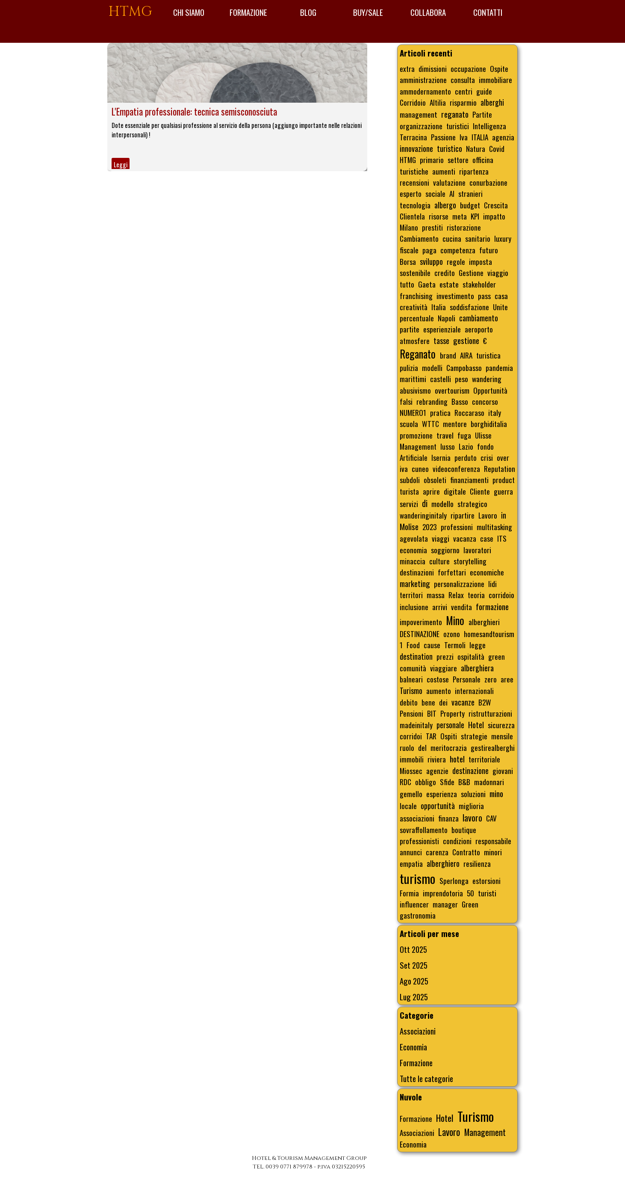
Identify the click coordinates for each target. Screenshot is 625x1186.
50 (470, 892)
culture (439, 560)
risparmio (463, 102)
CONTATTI (487, 12)
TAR (431, 735)
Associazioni (418, 1031)
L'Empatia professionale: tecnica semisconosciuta (194, 111)
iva (404, 468)
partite (409, 329)
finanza (448, 818)
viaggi (440, 538)
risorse (438, 216)
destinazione (470, 770)
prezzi (445, 656)
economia (413, 549)
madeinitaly (416, 724)
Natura (475, 148)
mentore (455, 423)
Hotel (476, 724)
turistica (488, 355)
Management (418, 446)
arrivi (439, 606)
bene (428, 702)
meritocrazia (448, 747)
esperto (411, 193)
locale (408, 805)
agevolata (414, 538)
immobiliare (495, 79)
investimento (455, 295)
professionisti (419, 840)
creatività (413, 306)
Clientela (412, 216)
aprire (431, 491)
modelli (432, 367)
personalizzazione (459, 583)
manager (445, 904)
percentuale (417, 317)
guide (484, 91)
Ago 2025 (414, 981)
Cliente (480, 491)
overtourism (452, 390)
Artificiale (413, 457)
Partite (482, 114)
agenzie (437, 770)
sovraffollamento (424, 829)
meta (459, 216)
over (503, 457)
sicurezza (501, 724)
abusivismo (415, 390)
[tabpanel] (308, 1162)
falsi (406, 401)
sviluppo (431, 261)
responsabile (493, 840)
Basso (459, 401)
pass (484, 295)
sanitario (477, 238)
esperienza (441, 793)
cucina (451, 238)
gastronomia (418, 915)
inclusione (414, 606)
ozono (451, 633)
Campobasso (464, 367)
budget (470, 205)
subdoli (410, 479)
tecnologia (415, 205)
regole (456, 261)
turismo (417, 878)
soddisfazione (469, 306)
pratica (440, 412)
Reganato (418, 354)
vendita (461, 606)
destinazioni (417, 572)
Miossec (411, 770)
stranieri (470, 193)
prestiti (432, 227)
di (424, 503)
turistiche (414, 171)
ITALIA (480, 136)
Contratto (466, 851)
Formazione (416, 1062)
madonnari (489, 781)
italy (494, 412)
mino (496, 793)
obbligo (425, 781)
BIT (431, 713)
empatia (411, 863)
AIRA (466, 355)
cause (432, 644)
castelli (440, 378)
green (496, 656)
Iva (464, 136)
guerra (503, 491)
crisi (487, 457)
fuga (464, 435)
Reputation (499, 468)
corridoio (501, 594)
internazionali (474, 690)
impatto (494, 216)
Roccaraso (469, 412)
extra (407, 68)
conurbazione (488, 182)
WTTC (430, 423)
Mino (455, 620)
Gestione (471, 272)
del (422, 747)
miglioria (471, 805)
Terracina (413, 136)
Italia (438, 306)
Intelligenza (489, 125)
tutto (407, 284)
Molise (409, 526)
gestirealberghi (493, 747)
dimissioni (433, 68)
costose (438, 679)
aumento (438, 690)
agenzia (503, 136)
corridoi (411, 735)
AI (451, 193)
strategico (472, 503)
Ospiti (448, 735)
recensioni (414, 182)
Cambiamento (419, 238)
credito (444, 272)
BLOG (308, 12)
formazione (492, 606)
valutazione (449, 182)
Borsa (408, 261)
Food (413, 644)
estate (449, 284)
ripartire (463, 515)
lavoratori (477, 549)
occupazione (468, 68)
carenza (437, 851)
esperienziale (442, 329)
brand (448, 355)
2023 (429, 526)
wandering (486, 378)
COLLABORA (428, 12)
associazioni (417, 818)
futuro (488, 249)
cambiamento (478, 317)
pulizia (409, 367)
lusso (447, 446)
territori (411, 594)
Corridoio (413, 102)
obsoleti (435, 479)
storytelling (470, 560)
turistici (457, 125)
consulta (463, 79)
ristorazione (464, 227)
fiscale (409, 249)
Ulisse (483, 435)
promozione (416, 435)
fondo (485, 446)
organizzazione (421, 125)
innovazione (416, 148)
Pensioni (411, 713)
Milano (409, 227)
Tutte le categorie (426, 1078)
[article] (237, 107)
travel (445, 435)
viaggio (497, 272)
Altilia (438, 102)
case (486, 538)
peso (461, 378)
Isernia (441, 457)
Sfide (447, 781)
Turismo (411, 690)
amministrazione (423, 79)
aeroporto (479, 329)
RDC (405, 781)
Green (470, 904)
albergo (445, 205)
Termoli (455, 644)
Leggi (120, 164)
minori (493, 851)
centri (463, 91)
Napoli (446, 317)
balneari (411, 679)
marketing (415, 583)
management (418, 114)
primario (432, 159)
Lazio (466, 446)
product (503, 479)
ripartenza (474, 171)
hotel (457, 759)
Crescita (496, 205)
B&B (464, 781)
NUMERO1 (413, 412)
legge (477, 644)
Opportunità (490, 390)
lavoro (472, 817)
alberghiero (443, 863)
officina (482, 159)
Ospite (499, 68)
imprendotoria (443, 892)
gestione (466, 340)
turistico (449, 148)
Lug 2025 (414, 996)
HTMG (130, 12)
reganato (455, 114)
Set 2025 (413, 965)
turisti (487, 892)
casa (501, 295)
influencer (414, 904)
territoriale (484, 759)
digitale (455, 491)
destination (416, 656)
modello (442, 503)
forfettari (452, 572)
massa (436, 594)
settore (458, 159)
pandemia (499, 367)
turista (409, 491)
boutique (463, 829)
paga (429, 249)
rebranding (432, 401)
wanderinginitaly (423, 515)
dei (443, 702)
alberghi (492, 102)
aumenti (443, 171)
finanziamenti (469, 479)
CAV (491, 818)
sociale (435, 193)
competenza (457, 249)
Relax (456, 594)
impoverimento (421, 621)
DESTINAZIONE (419, 633)
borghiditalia (489, 423)
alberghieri (484, 621)
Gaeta (427, 284)
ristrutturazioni (490, 713)
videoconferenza (456, 468)
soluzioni (473, 793)
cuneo (420, 468)
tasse (441, 340)
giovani (502, 770)
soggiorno (445, 549)
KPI (475, 216)
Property (452, 713)
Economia (413, 1047)
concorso (485, 401)
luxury (502, 238)
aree (507, 679)
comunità (413, 667)
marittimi (413, 378)
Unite (500, 306)
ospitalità (470, 656)
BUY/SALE (368, 12)
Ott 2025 (413, 949)
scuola (409, 423)
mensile (502, 735)
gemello (411, 793)
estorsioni (486, 880)
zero (490, 679)
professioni (457, 526)
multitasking (494, 526)
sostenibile (415, 272)
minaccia (412, 560)
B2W (484, 702)
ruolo (407, 747)
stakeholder (479, 284)
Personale (467, 679)
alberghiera (477, 667)
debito (409, 702)
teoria (476, 594)
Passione (443, 136)
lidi (492, 583)
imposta (480, 261)
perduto (465, 457)
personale (450, 724)
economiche (487, 572)
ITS (502, 538)
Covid (496, 148)
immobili (412, 759)
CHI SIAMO (188, 12)
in (503, 515)
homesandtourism (489, 633)
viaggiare (443, 667)
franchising (416, 295)
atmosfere (415, 340)
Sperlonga (454, 880)
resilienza (477, 863)
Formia (409, 892)
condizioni (457, 840)
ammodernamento (425, 91)
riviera (436, 759)
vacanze (463, 702)
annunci (411, 851)
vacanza (464, 538)
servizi (409, 503)
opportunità (438, 805)
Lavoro (487, 515)
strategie (474, 735)
